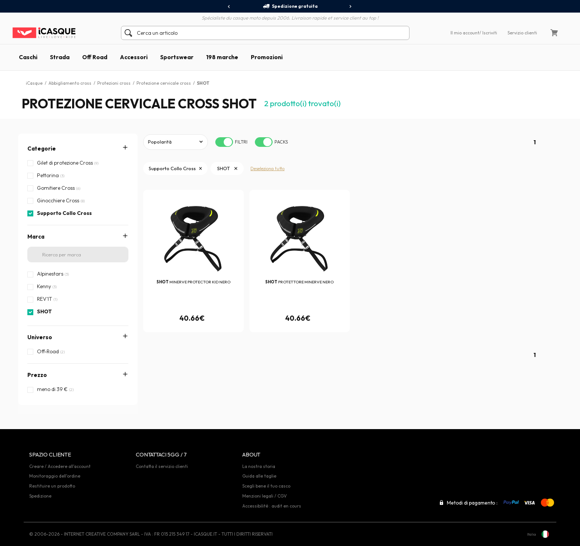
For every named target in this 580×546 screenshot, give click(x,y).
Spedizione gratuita (290, 6)
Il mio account (465, 33)
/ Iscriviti (488, 33)
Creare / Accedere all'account (60, 466)
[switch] (224, 142)
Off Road (94, 57)
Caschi (28, 57)
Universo (39, 337)
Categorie (41, 148)
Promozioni (267, 57)
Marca (35, 236)
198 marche (222, 57)
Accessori (134, 57)
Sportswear (176, 57)
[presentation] (229, 6)
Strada (60, 57)
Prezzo (37, 374)
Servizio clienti (522, 33)
